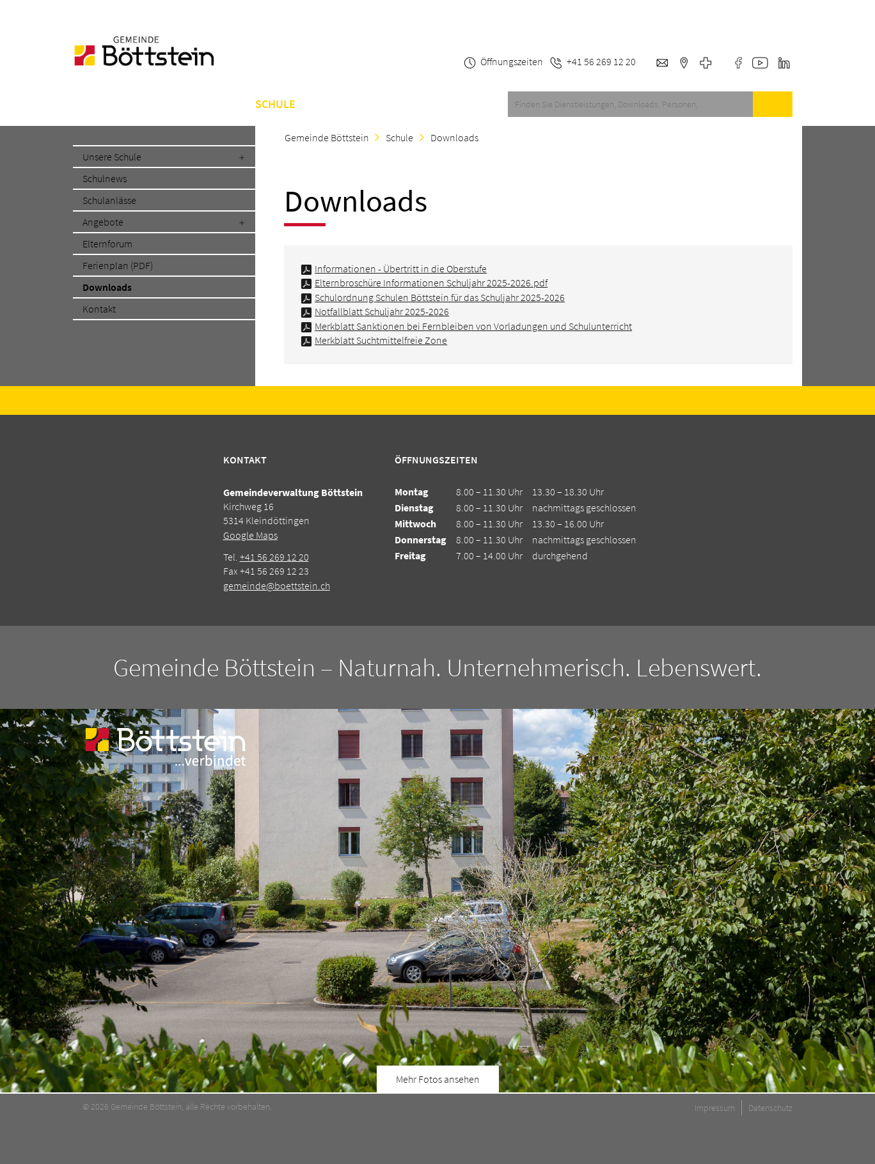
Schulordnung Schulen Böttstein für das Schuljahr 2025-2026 (440, 297)
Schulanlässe (109, 200)
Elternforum (107, 243)
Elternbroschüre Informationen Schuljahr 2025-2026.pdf (431, 282)
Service (143, 104)
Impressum (715, 1108)
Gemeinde (210, 104)
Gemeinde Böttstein (327, 137)
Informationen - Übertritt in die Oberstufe (401, 268)
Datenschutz (770, 1108)
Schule (275, 104)
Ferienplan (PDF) (118, 265)
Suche (772, 104)
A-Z (323, 104)
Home (88, 104)
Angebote (103, 221)
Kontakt (374, 104)
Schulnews (105, 178)
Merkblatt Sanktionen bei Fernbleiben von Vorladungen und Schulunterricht (473, 326)
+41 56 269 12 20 (274, 556)
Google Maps (250, 535)
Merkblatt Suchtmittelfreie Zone (381, 340)
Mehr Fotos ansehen (438, 1079)
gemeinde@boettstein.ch (276, 585)
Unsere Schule (112, 156)
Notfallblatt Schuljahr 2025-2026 (382, 311)
